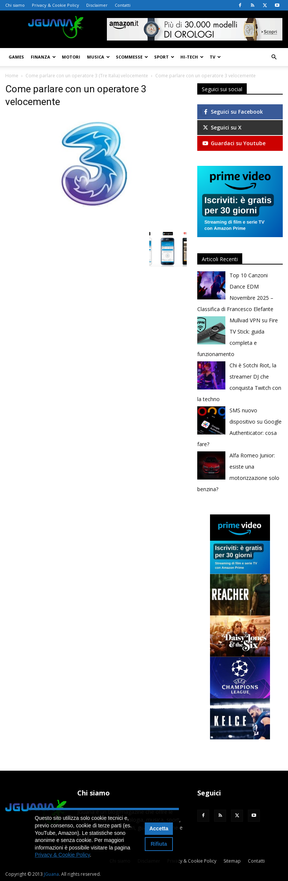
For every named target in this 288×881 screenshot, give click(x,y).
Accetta (158, 828)
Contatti (122, 5)
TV (215, 57)
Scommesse (132, 57)
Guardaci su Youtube (234, 143)
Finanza (43, 57)
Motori (71, 57)
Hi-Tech (192, 57)
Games (16, 57)
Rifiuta (159, 844)
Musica (98, 57)
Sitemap (232, 861)
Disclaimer (97, 5)
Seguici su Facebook (232, 111)
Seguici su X (222, 127)
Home (11, 75)
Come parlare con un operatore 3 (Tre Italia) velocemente (87, 75)
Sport (164, 57)
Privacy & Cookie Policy (55, 5)
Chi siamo (15, 5)
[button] (274, 57)
